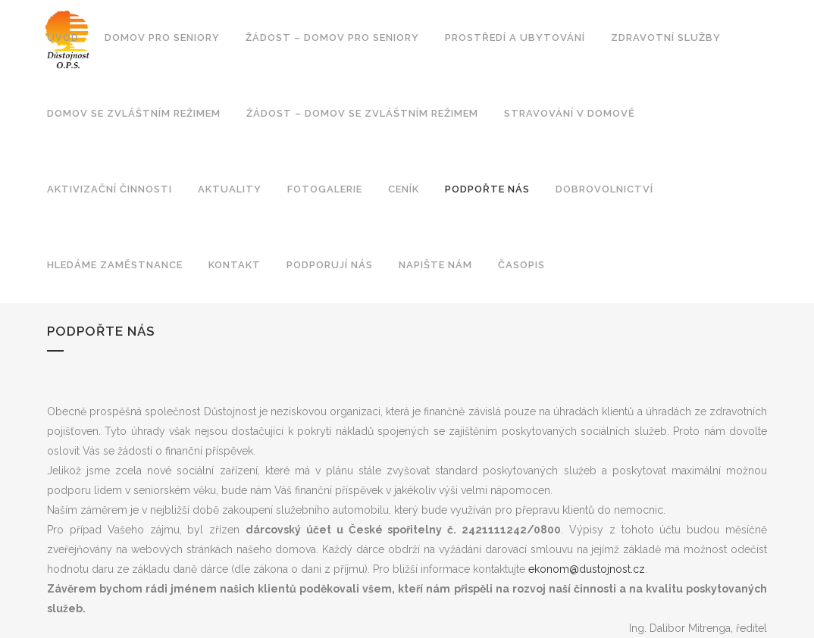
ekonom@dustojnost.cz (586, 569)
